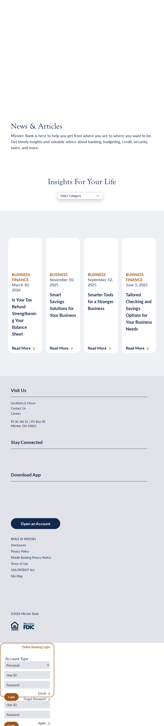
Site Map (17, 576)
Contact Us (18, 408)
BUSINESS (59, 274)
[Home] (19, 14)
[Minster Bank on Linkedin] (25, 456)
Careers (16, 413)
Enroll (42, 693)
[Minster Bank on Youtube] (36, 456)
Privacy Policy (20, 551)
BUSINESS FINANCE (21, 277)
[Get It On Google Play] (45, 495)
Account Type (16, 658)
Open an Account (35, 523)
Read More (21, 348)
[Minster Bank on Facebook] (15, 456)
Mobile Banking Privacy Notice (31, 557)
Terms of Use (19, 563)
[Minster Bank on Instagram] (46, 456)
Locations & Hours (23, 403)
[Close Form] (5, 647)
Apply (42, 723)
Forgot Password (35, 699)
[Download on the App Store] (22, 495)
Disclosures (18, 545)
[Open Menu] (144, 14)
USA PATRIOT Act (23, 570)
